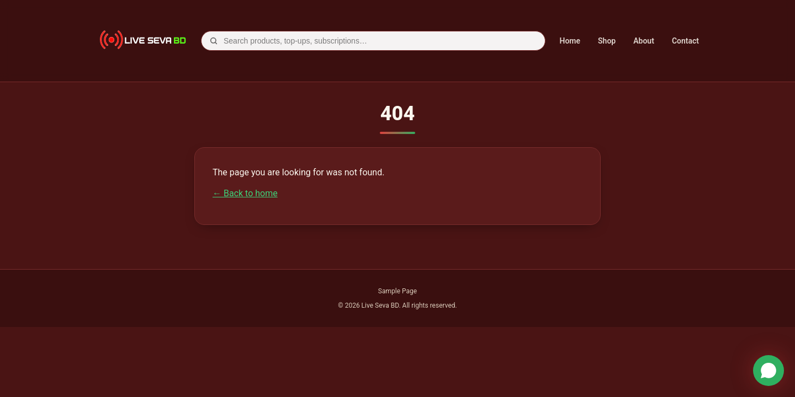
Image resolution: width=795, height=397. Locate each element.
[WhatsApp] (768, 370)
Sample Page (397, 291)
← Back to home (245, 193)
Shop (607, 40)
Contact (685, 40)
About (643, 40)
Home (570, 40)
